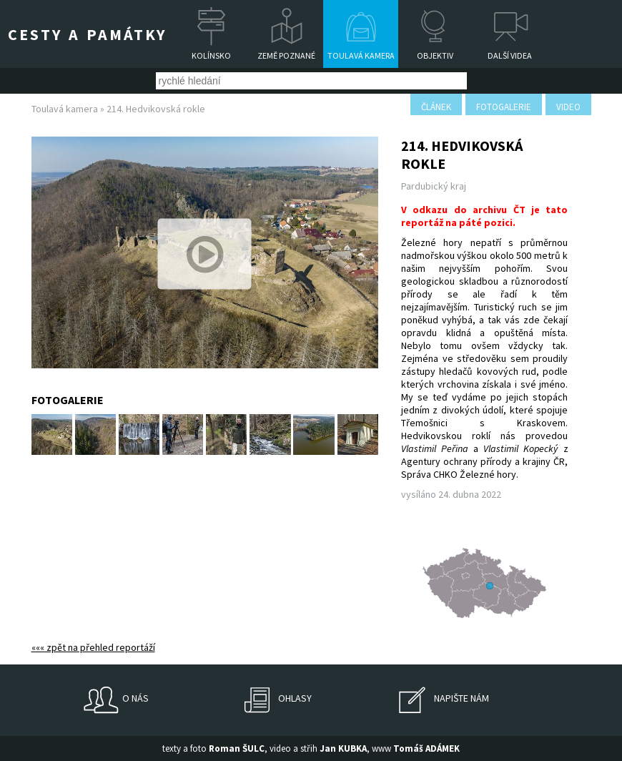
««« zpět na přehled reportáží (93, 647)
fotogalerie (503, 107)
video (568, 107)
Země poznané (286, 55)
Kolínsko (211, 55)
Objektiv (435, 55)
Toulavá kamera (361, 55)
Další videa (510, 55)
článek (436, 107)
